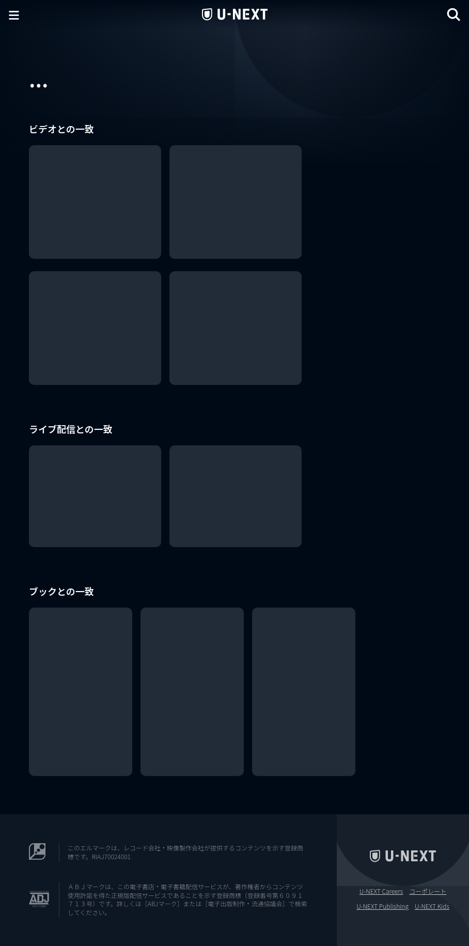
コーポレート (427, 891)
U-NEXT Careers (381, 891)
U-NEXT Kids (432, 906)
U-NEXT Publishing (382, 906)
